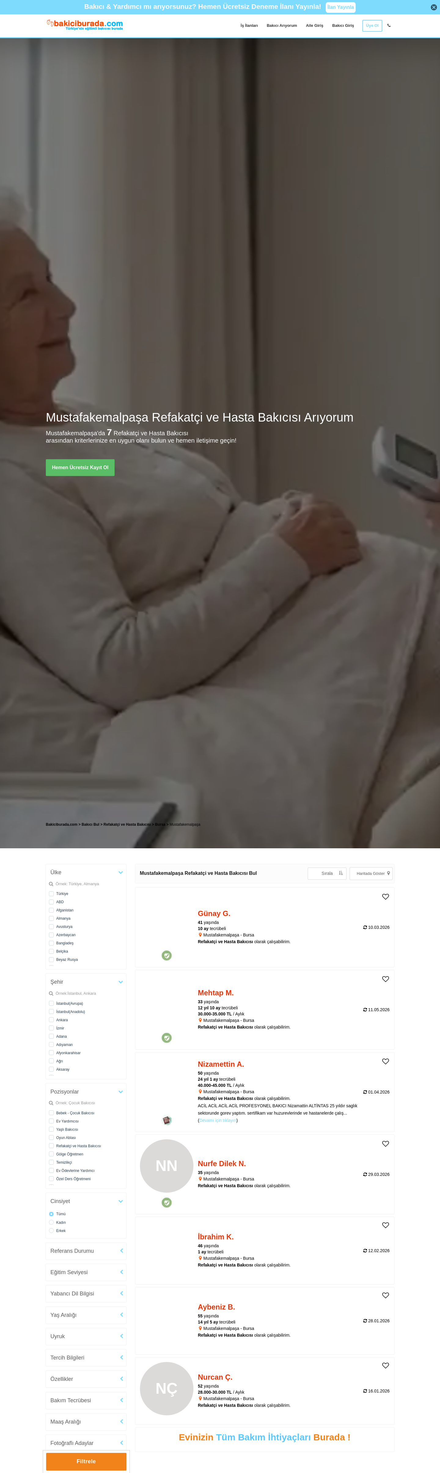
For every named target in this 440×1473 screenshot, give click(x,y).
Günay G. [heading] (214, 913)
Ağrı (59, 1061)
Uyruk (57, 1336)
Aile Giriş (314, 25)
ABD (60, 902)
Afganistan (65, 910)
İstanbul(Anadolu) (70, 1012)
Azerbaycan (65, 935)
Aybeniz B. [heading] (216, 1307)
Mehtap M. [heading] (216, 993)
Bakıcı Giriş (343, 25)
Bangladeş (65, 943)
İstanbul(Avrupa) (69, 1003)
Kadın (61, 1222)
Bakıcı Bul (90, 824)
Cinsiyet (60, 1201)
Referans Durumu (72, 1251)
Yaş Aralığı (63, 1315)
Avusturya (64, 927)
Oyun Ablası (66, 1138)
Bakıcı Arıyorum (282, 25)
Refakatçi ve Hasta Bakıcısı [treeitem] (128, 824)
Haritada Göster (373, 873)
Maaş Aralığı (65, 1422)
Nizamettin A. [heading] (221, 1064)
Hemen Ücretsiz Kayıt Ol (80, 467)
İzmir (60, 1028)
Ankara (62, 1020)
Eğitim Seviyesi (69, 1272)
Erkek (61, 1231)
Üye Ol (372, 25)
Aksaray (62, 1069)
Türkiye (62, 894)
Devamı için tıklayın (217, 1120)
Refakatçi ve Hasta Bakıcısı (78, 1146)
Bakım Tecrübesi (70, 1400)
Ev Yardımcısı (67, 1121)
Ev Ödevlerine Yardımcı (75, 1171)
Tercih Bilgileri (67, 1358)
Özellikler (61, 1379)
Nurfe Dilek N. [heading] (222, 1163)
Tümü (61, 1214)
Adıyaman (64, 1045)
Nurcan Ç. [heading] (215, 1377)
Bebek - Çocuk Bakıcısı (75, 1113)
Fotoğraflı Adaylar (72, 1443)
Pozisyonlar (64, 1092)
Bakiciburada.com (61, 824)
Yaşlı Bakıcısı (67, 1129)
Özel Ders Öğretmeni (73, 1179)
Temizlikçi (64, 1162)
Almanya (63, 918)
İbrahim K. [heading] (216, 1237)
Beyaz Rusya (67, 959)
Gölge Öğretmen (69, 1154)
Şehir (56, 982)
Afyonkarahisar (68, 1053)
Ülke (55, 872)
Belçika (62, 951)
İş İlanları (249, 25)
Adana (61, 1036)
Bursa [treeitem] (160, 824)
